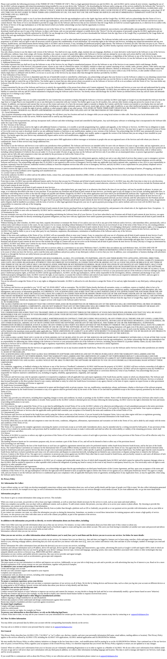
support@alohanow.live (140, 614)
